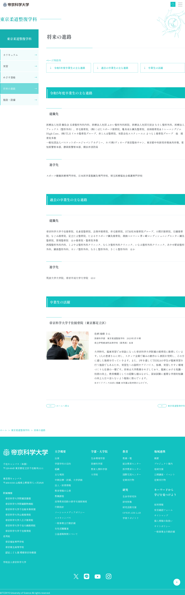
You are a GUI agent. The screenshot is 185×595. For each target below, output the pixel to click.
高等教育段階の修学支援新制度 (71, 501)
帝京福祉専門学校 (14, 541)
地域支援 (158, 469)
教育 (125, 451)
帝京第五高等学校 (14, 547)
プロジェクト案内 (163, 463)
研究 (125, 490)
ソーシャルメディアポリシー (70, 512)
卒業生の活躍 (155, 68)
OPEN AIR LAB (132, 512)
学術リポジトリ (131, 518)
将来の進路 (9, 88)
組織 (57, 469)
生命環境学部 (98, 458)
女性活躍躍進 (62, 528)
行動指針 (59, 506)
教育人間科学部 (99, 469)
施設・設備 (9, 100)
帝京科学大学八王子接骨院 (19, 520)
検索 (173, 4)
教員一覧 (127, 458)
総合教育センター (132, 463)
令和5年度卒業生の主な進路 (69, 68)
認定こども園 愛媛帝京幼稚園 (20, 552)
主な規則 (59, 474)
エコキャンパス (63, 517)
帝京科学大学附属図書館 (18, 498)
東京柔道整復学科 (19, 38)
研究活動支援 (129, 507)
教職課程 (59, 496)
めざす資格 (9, 77)
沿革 (57, 458)
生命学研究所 (129, 496)
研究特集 (127, 501)
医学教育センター (132, 469)
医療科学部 (97, 463)
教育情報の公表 (63, 490)
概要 (156, 458)
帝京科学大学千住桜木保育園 (20, 509)
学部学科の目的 (63, 463)
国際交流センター (132, 474)
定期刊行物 (128, 479)
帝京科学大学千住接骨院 (18, 530)
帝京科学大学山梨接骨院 (18, 514)
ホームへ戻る (62, 405)
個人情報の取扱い (163, 520)
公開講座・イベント (164, 474)
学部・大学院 (99, 451)
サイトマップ (161, 515)
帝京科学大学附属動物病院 (19, 503)
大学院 (94, 474)
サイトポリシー (162, 526)
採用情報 (158, 504)
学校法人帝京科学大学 (14, 562)
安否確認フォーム (163, 510)
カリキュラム (10, 55)
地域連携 (159, 451)
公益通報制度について (66, 534)
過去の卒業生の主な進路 (114, 68)
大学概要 (60, 451)
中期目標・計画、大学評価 (68, 479)
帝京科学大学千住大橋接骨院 (20, 525)
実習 (5, 66)
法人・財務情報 (63, 485)
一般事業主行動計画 (65, 523)
